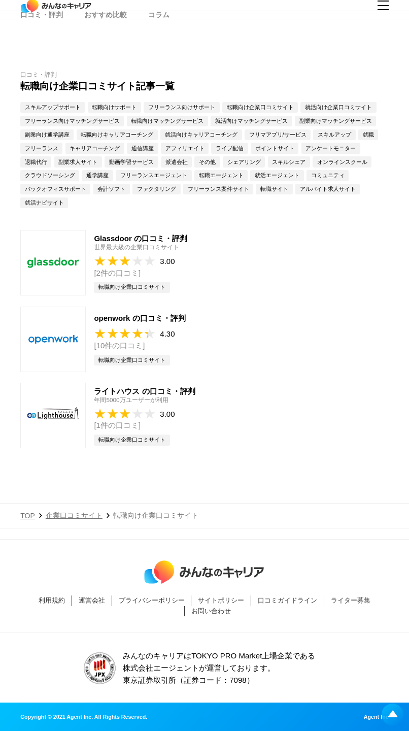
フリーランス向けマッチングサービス (72, 121)
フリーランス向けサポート (181, 107)
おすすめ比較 (105, 38)
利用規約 (52, 600)
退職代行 (36, 162)
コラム (158, 38)
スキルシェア (288, 162)
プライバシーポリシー (152, 600)
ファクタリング (156, 189)
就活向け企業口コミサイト (338, 107)
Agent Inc (376, 717)
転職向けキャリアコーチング (117, 134)
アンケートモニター (330, 148)
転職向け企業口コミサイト (260, 107)
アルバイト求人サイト (328, 189)
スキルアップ (334, 134)
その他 (207, 162)
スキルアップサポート (53, 107)
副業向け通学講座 (47, 134)
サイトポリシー (221, 600)
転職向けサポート (114, 107)
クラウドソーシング (50, 175)
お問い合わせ (211, 611)
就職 (368, 134)
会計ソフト (111, 189)
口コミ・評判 (41, 38)
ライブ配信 (230, 148)
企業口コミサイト (74, 515)
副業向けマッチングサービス (335, 121)
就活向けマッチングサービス (251, 121)
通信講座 (142, 148)
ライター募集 (350, 600)
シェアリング (244, 162)
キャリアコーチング (95, 148)
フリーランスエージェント (153, 175)
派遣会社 (176, 162)
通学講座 (97, 175)
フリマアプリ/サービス (277, 134)
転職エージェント (221, 175)
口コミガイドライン (287, 600)
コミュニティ (328, 175)
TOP (27, 515)
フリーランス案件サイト (218, 189)
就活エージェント (277, 175)
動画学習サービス (131, 162)
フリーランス (41, 148)
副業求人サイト (77, 162)
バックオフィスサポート (55, 189)
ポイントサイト (274, 148)
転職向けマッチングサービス (167, 121)
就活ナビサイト (44, 203)
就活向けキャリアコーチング (201, 134)
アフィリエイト (184, 148)
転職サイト (274, 189)
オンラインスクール (342, 162)
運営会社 (92, 600)
